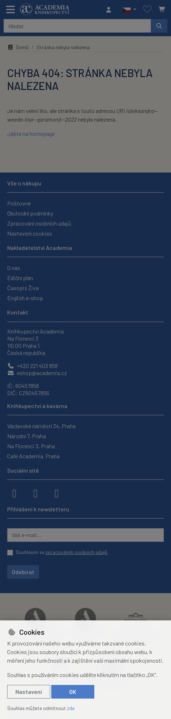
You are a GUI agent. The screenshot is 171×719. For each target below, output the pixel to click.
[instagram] (35, 493)
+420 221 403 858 (32, 365)
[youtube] (56, 493)
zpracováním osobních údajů (77, 552)
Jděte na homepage (31, 133)
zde (71, 708)
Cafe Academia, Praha (33, 456)
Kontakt (17, 312)
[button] (129, 10)
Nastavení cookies (29, 233)
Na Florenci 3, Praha (31, 446)
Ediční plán (20, 277)
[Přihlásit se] (110, 10)
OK (72, 691)
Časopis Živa (23, 287)
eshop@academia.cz (37, 372)
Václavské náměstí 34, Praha (41, 425)
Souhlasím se (62, 552)
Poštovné (19, 203)
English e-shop (25, 297)
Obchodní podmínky (30, 213)
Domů (18, 47)
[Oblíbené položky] (147, 9)
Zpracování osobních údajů (39, 223)
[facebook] (14, 493)
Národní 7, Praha (26, 435)
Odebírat (23, 571)
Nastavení (28, 691)
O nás (13, 267)
